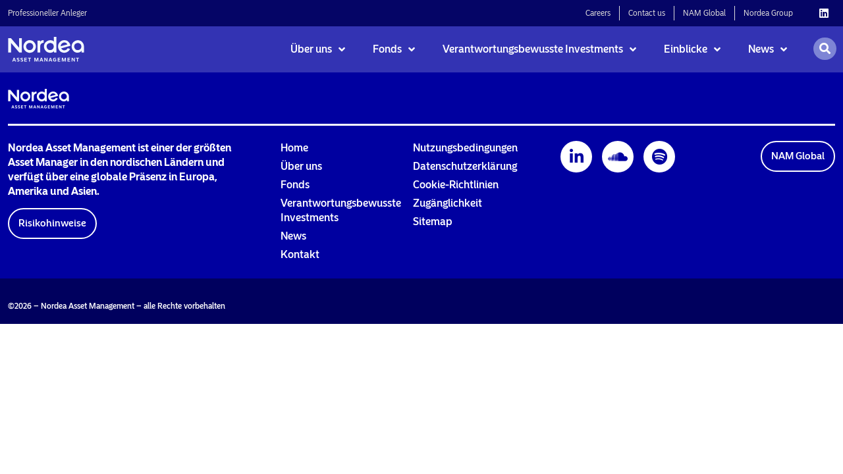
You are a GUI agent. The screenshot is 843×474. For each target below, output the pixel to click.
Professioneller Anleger (47, 13)
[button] (52, 223)
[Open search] (824, 49)
